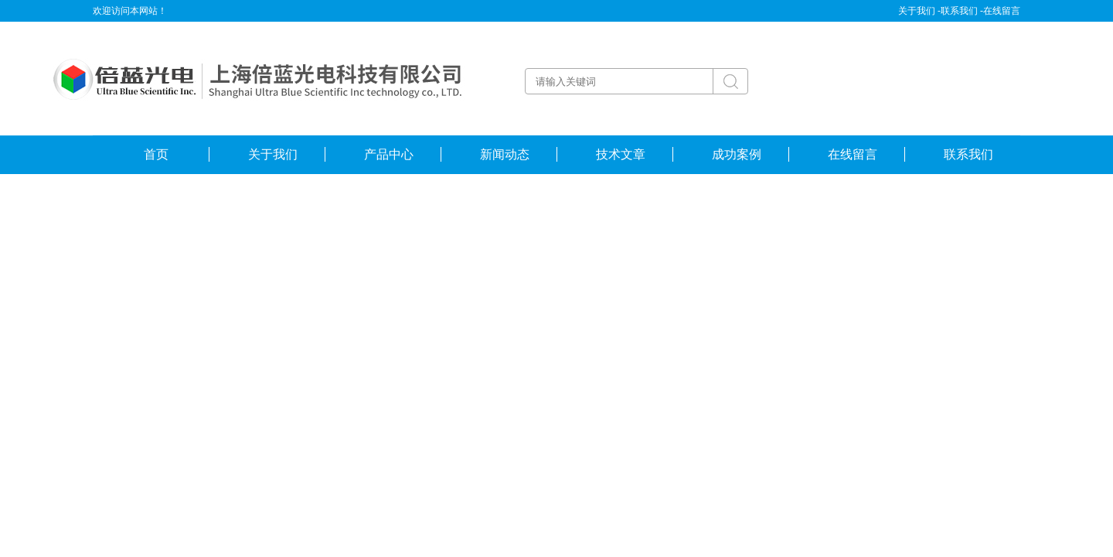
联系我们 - (962, 10)
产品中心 (389, 154)
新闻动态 (504, 154)
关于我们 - (919, 10)
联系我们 (968, 154)
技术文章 (620, 154)
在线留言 (1001, 10)
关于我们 (273, 154)
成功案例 (736, 154)
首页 (156, 154)
